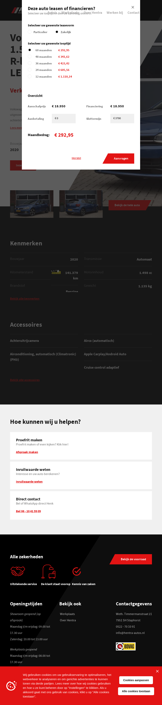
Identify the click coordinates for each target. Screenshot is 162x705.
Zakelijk (66, 32)
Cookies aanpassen (136, 680)
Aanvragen (121, 158)
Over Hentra (93, 12)
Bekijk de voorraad (133, 559)
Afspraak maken (27, 452)
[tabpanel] (25, 576)
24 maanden (66, 70)
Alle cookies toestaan (136, 691)
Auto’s (52, 12)
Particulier (40, 32)
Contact (134, 12)
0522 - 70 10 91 (125, 627)
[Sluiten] (157, 671)
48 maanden (66, 57)
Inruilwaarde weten (29, 481)
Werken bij (115, 12)
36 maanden (66, 63)
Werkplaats (70, 12)
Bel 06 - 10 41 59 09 (28, 511)
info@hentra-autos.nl (130, 633)
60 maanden (66, 50)
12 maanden (66, 76)
